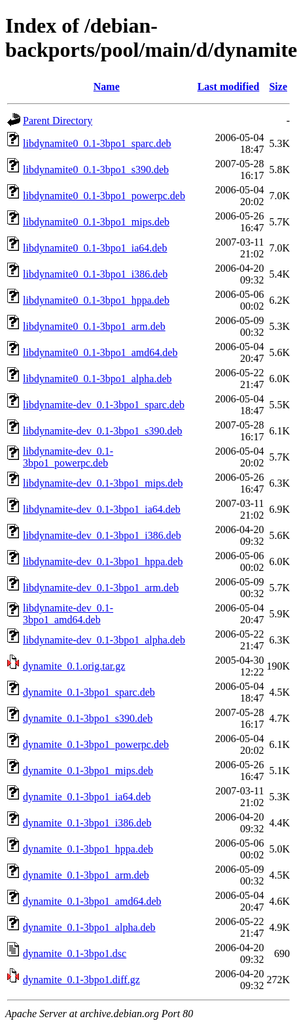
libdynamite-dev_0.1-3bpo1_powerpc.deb (68, 457)
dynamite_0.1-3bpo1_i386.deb (87, 822)
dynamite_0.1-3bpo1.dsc (74, 953)
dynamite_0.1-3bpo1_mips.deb (88, 770)
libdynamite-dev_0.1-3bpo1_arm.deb (101, 587)
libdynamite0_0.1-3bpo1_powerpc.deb (104, 195)
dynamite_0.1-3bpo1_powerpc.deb (96, 744)
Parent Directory (57, 120)
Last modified (229, 86)
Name (107, 86)
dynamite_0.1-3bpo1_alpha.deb (89, 927)
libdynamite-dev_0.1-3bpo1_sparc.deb (103, 404)
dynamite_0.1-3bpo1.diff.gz (81, 979)
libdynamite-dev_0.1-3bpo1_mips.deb (103, 483)
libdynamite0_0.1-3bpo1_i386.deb (95, 274)
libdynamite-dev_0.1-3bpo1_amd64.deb (68, 613)
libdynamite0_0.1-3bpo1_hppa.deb (96, 300)
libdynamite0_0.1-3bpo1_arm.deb (94, 326)
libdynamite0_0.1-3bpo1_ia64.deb (95, 247)
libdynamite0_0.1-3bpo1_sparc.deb (97, 143)
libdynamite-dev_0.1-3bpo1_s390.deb (103, 430)
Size (278, 86)
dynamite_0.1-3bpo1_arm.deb (86, 875)
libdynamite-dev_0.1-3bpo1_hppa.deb (103, 561)
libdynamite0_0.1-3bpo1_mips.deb (96, 221)
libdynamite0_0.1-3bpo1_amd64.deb (100, 352)
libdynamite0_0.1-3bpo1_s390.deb (96, 169)
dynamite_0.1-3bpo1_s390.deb (87, 718)
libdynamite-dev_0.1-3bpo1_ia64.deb (102, 509)
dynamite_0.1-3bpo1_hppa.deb (88, 848)
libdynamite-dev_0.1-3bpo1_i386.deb (102, 535)
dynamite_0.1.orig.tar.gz (74, 666)
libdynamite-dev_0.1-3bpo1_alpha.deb (104, 639)
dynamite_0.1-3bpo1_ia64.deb (87, 796)
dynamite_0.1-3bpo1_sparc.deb (89, 692)
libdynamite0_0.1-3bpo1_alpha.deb (97, 378)
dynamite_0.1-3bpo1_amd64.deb (92, 901)
